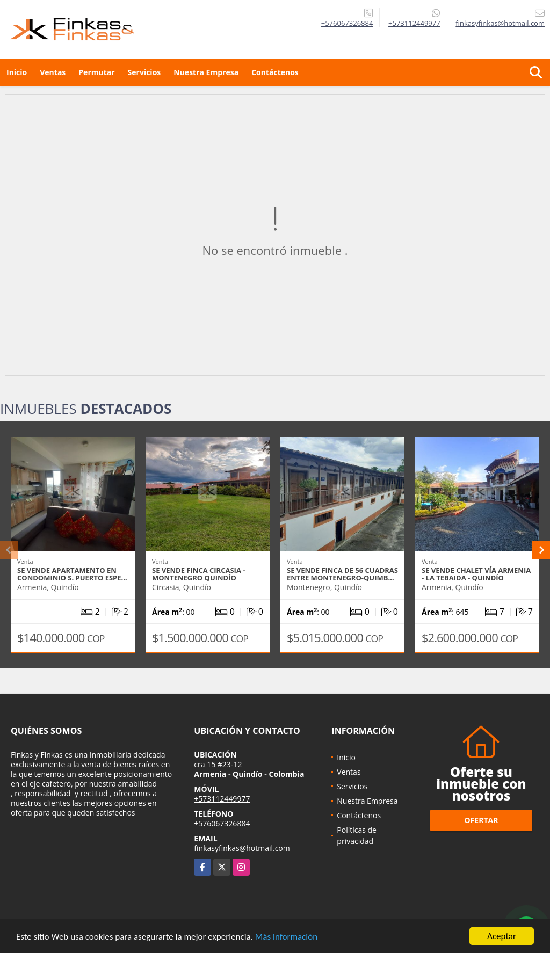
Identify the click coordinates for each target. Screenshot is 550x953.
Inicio (16, 72)
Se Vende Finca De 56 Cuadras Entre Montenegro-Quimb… (342, 573)
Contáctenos (275, 72)
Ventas (53, 72)
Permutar (96, 72)
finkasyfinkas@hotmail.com (242, 848)
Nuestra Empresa (205, 72)
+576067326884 (347, 23)
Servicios (144, 72)
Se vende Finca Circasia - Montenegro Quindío (198, 573)
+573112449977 (414, 23)
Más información (286, 937)
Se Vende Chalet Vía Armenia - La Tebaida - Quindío (476, 573)
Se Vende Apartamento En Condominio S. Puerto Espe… (72, 573)
